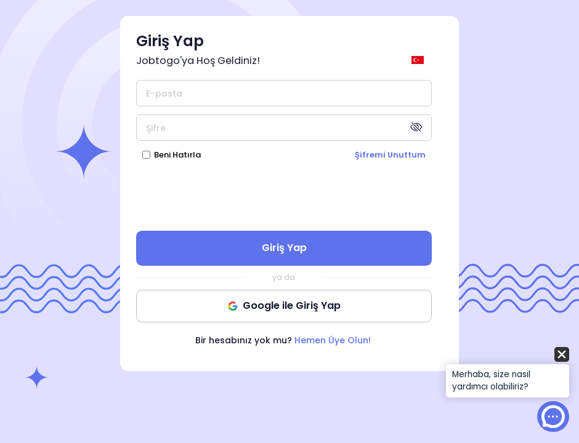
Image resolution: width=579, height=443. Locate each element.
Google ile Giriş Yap (284, 305)
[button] (507, 373)
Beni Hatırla (177, 155)
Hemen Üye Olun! (332, 340)
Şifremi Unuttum (390, 155)
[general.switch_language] (420, 60)
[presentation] (284, 195)
